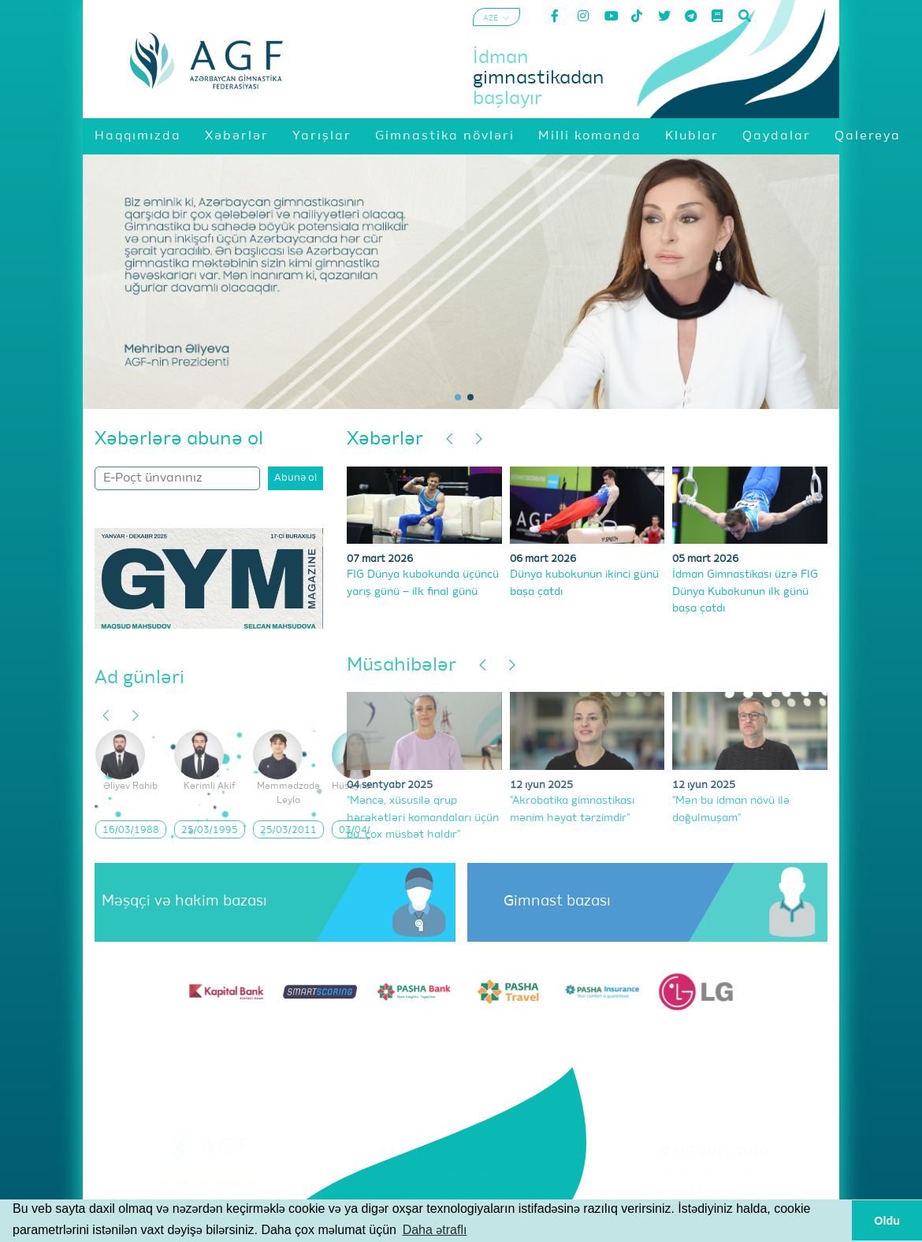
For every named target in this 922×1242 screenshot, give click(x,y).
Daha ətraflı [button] (435, 1229)
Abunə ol (295, 478)
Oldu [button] (887, 1220)
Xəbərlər (385, 438)
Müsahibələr (401, 665)
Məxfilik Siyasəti (713, 1191)
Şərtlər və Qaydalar (712, 1172)
